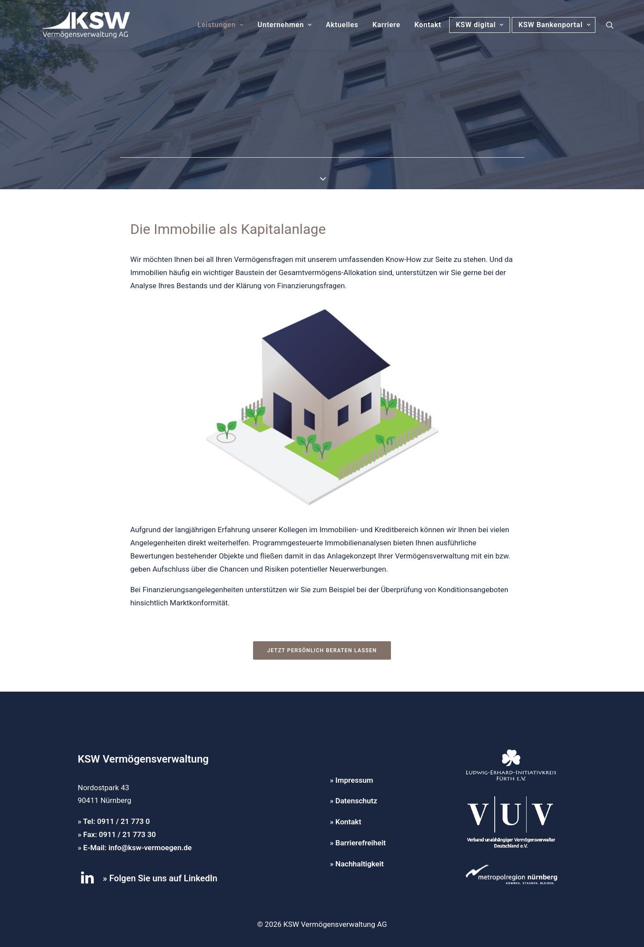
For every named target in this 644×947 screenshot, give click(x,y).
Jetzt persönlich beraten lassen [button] (322, 650)
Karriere (387, 25)
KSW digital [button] (479, 25)
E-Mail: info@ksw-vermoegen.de (137, 847)
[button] (610, 25)
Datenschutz (356, 800)
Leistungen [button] (220, 25)
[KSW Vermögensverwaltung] (74, 25)
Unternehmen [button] (284, 25)
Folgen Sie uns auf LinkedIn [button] (163, 878)
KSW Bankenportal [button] (556, 25)
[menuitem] (220, 25)
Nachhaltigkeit (359, 863)
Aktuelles (342, 25)
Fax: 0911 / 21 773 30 (119, 834)
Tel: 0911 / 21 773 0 (116, 821)
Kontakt (428, 25)
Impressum (354, 780)
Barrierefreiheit (360, 842)
